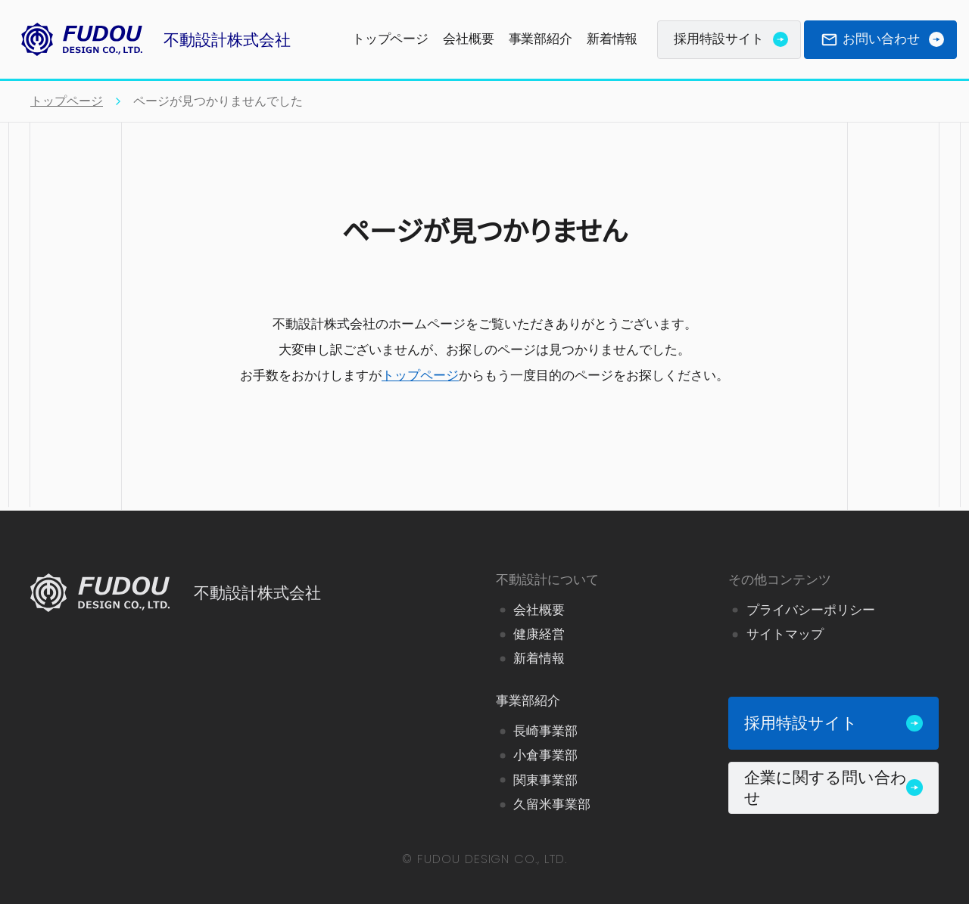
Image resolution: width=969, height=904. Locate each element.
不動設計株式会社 (151, 39)
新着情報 (612, 39)
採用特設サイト (731, 39)
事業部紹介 (540, 39)
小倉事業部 (545, 755)
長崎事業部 (545, 731)
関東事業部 (545, 779)
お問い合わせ (882, 39)
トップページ (390, 39)
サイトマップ (785, 634)
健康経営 (539, 634)
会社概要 (468, 39)
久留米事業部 (551, 804)
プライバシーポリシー (810, 610)
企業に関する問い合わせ (833, 787)
